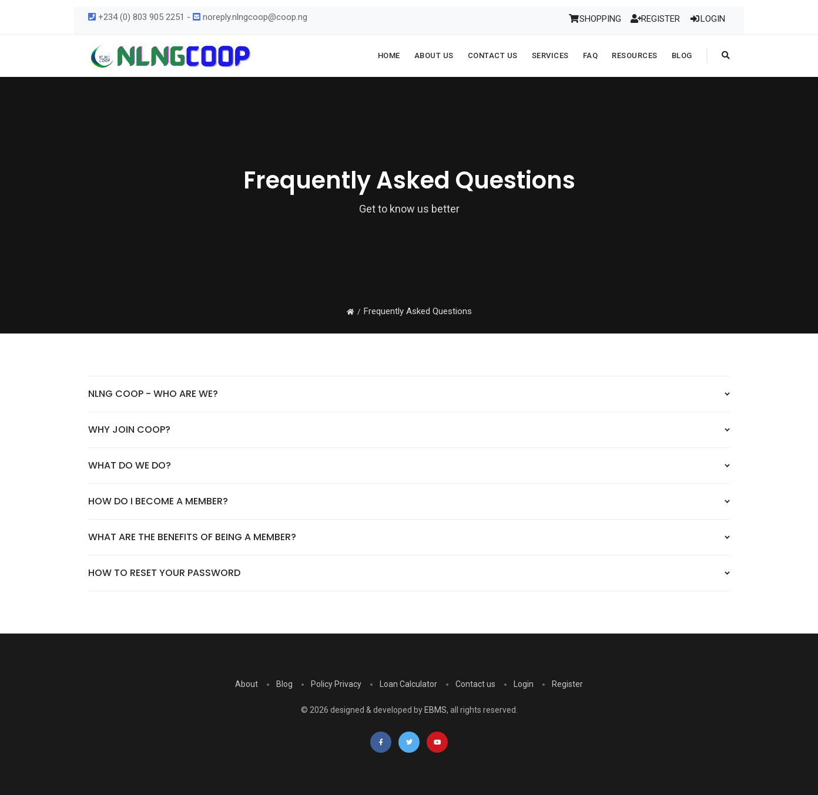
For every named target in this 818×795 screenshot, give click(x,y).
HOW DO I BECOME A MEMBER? (158, 501)
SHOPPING (594, 19)
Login (524, 684)
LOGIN (707, 19)
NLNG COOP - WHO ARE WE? (153, 393)
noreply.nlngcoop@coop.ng (250, 17)
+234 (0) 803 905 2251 (136, 17)
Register (567, 684)
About (246, 684)
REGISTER (655, 19)
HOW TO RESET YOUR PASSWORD (164, 573)
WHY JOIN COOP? (129, 429)
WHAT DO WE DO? (129, 465)
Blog (284, 684)
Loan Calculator (408, 684)
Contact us (475, 684)
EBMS (435, 710)
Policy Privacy (336, 684)
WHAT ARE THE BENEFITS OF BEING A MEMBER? (192, 537)
